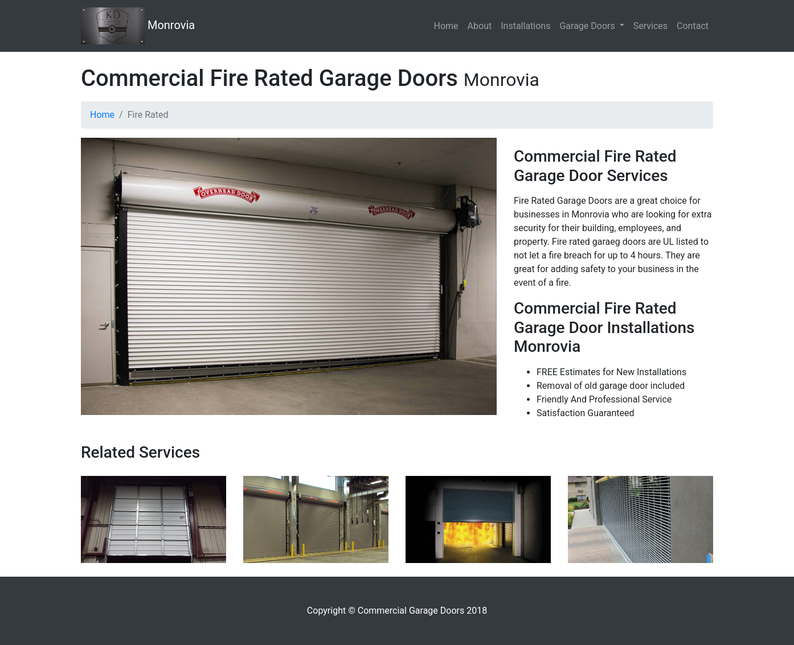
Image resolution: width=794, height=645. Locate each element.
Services (650, 25)
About (480, 25)
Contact (693, 25)
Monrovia (138, 25)
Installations (525, 25)
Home (446, 25)
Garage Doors (588, 25)
